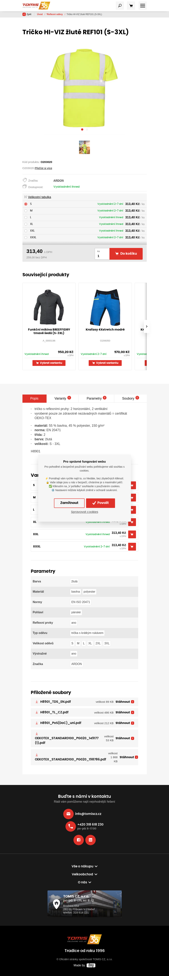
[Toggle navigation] (120, 5)
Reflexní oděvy (79, 14)
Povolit (100, 503)
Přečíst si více (43, 168)
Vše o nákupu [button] (82, 866)
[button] (82, 130)
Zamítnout (69, 503)
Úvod (40, 14)
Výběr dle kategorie (57, 14)
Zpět (26, 14)
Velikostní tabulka (37, 197)
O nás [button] (82, 882)
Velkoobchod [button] (82, 874)
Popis (34, 398)
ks (98, 251)
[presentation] (146, 326)
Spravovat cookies (84, 512)
